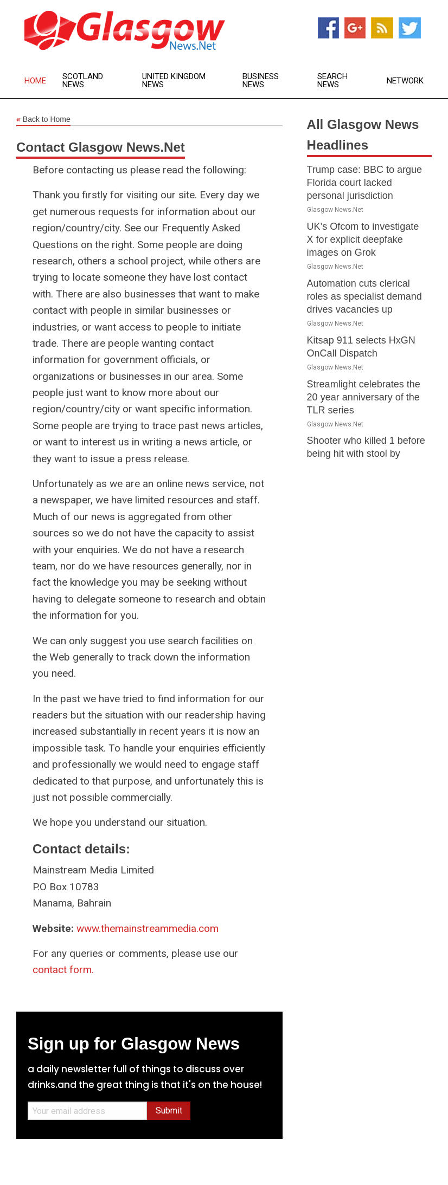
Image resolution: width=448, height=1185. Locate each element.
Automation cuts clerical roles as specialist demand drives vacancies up (364, 296)
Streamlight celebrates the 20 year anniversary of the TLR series (363, 397)
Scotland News (82, 81)
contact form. (63, 969)
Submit (169, 1110)
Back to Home (43, 119)
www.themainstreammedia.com (147, 928)
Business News (260, 81)
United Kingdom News (174, 81)
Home (35, 81)
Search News (332, 81)
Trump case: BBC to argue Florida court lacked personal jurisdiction (364, 182)
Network (405, 81)
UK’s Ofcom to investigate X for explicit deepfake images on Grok (363, 239)
